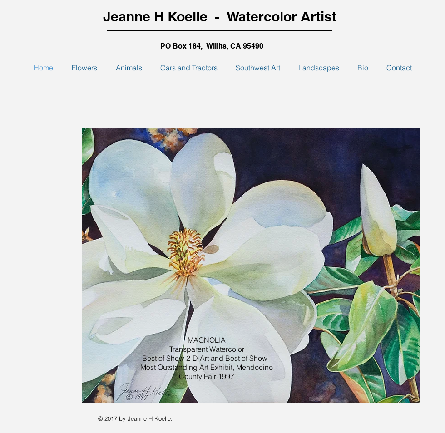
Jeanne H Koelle (155, 16)
